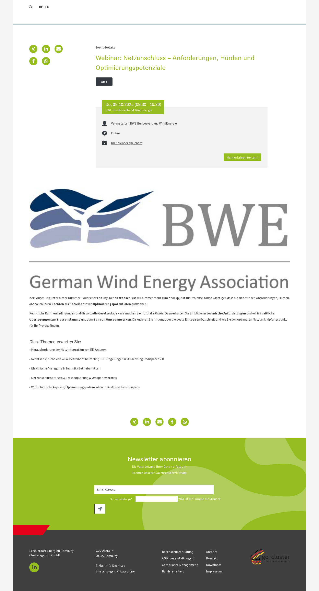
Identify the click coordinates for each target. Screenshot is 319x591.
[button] (33, 49)
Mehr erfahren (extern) (242, 157)
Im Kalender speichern (126, 143)
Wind (104, 82)
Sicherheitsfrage (114, 499)
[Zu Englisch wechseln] (47, 7)
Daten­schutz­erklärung (171, 473)
